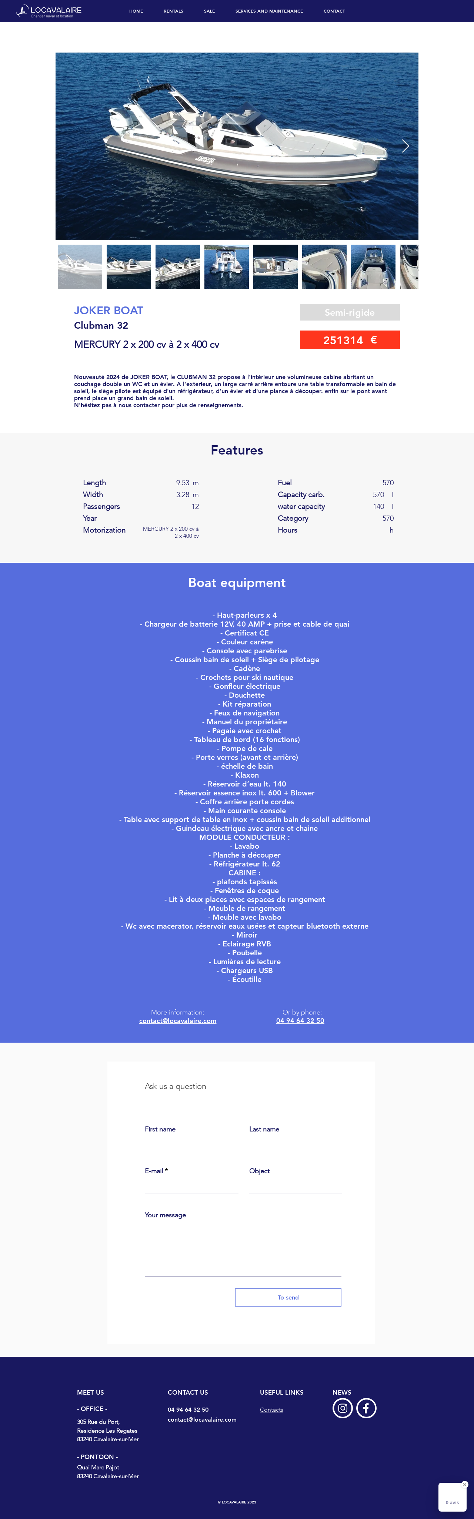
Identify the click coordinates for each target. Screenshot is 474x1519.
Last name (264, 1129)
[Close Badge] (464, 1484)
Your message (165, 1215)
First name (160, 1129)
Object (259, 1171)
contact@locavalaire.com (178, 1020)
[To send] (288, 1297)
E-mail (154, 1171)
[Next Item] (405, 146)
